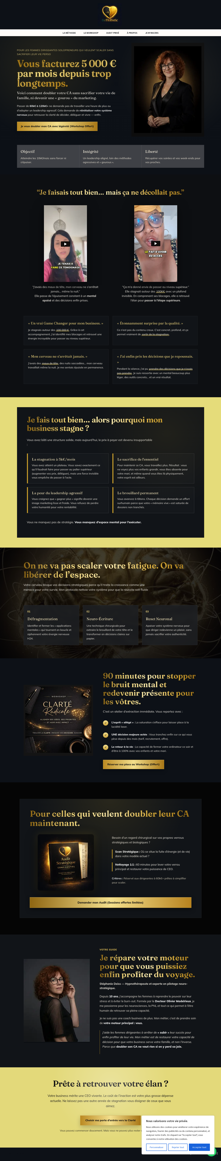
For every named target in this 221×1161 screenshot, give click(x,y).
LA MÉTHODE (69, 32)
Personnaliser (156, 1147)
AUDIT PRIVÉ (112, 32)
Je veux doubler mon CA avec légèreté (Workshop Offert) (57, 126)
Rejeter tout (178, 1147)
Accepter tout (199, 1147)
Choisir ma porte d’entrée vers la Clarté (110, 1122)
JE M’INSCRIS (152, 32)
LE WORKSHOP (91, 32)
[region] (178, 1135)
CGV (161, 1155)
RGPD (171, 1155)
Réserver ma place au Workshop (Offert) (133, 765)
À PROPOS (132, 32)
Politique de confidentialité (198, 1155)
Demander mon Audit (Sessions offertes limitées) (110, 904)
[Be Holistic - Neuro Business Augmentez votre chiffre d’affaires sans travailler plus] (110, 14)
